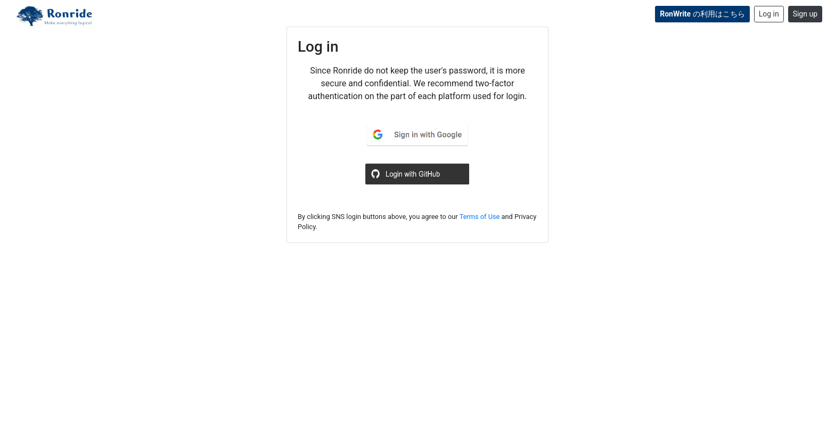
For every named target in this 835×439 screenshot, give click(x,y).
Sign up (805, 14)
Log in (769, 14)
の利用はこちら (702, 14)
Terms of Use (480, 217)
